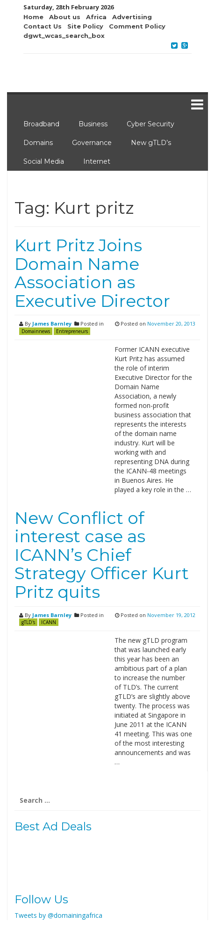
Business (93, 124)
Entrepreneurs (72, 331)
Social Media (43, 161)
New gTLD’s (151, 142)
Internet (96, 161)
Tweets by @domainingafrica (58, 915)
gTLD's (28, 622)
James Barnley (52, 323)
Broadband (41, 124)
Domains (38, 142)
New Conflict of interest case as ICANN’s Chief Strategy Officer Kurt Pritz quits (101, 555)
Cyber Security (150, 124)
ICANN (48, 622)
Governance (92, 142)
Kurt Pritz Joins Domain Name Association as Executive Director (92, 273)
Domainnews (36, 331)
